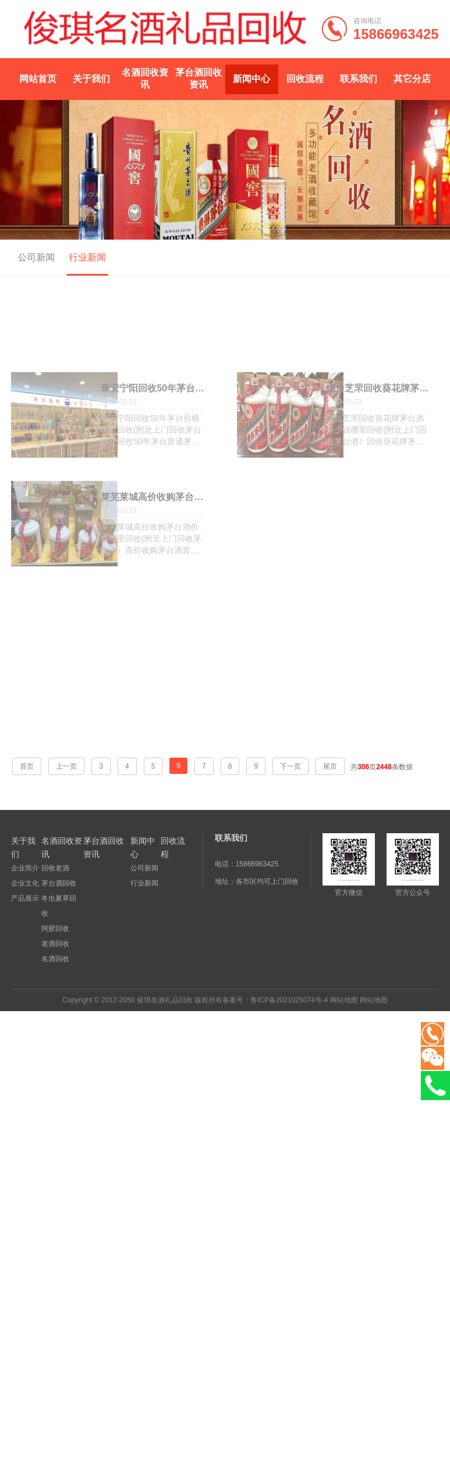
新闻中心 (251, 79)
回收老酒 (55, 868)
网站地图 (344, 1000)
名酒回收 (55, 959)
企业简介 (25, 868)
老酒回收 (55, 944)
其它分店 (412, 79)
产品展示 (25, 898)
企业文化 (25, 883)
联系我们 (358, 79)
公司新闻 (33, 257)
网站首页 (37, 79)
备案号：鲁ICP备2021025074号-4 (275, 1000)
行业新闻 (85, 257)
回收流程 (305, 79)
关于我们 (91, 79)
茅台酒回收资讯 (198, 78)
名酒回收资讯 (145, 78)
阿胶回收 (55, 928)
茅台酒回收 (58, 883)
